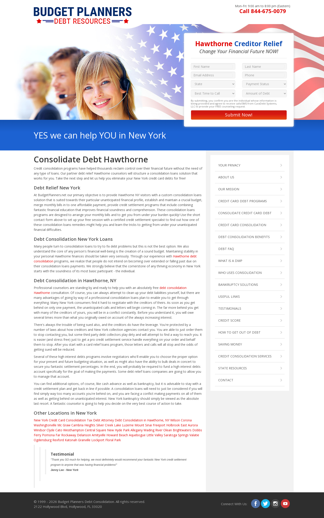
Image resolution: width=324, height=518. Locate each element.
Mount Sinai (143, 425)
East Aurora (189, 425)
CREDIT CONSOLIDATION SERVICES (245, 356)
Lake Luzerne (124, 425)
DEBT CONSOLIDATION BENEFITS (244, 237)
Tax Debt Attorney (100, 420)
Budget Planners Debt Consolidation (86, 501)
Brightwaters (182, 430)
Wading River (153, 430)
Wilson (175, 420)
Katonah (71, 440)
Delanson (84, 435)
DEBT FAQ (226, 249)
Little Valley (154, 435)
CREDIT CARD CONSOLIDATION (242, 225)
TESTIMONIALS (229, 308)
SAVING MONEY (230, 344)
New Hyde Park (118, 430)
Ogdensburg (43, 440)
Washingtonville (45, 425)
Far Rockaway (66, 435)
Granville (84, 440)
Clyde (50, 430)
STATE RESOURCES (232, 368)
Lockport (97, 440)
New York (41, 420)
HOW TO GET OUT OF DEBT (239, 332)
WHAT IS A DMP (230, 261)
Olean (167, 430)
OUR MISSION (228, 189)
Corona (186, 420)
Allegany (136, 430)
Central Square (95, 430)
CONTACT (225, 380)
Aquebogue (137, 435)
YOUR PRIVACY (229, 165)
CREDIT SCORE (229, 320)
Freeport (159, 425)
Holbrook (173, 425)
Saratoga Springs (176, 435)
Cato (58, 430)
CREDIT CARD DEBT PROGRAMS (242, 201)
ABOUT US (226, 177)
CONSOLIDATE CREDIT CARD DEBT (245, 213)
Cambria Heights (83, 425)
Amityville (99, 435)
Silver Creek (104, 425)
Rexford (58, 440)
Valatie (194, 435)
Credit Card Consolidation (67, 420)
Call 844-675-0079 (262, 11)
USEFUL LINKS (229, 296)
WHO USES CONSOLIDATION (240, 272)
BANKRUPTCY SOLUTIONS (238, 284)
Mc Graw (63, 425)
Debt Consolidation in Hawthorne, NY (142, 420)
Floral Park (113, 440)
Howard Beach (117, 435)
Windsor (40, 430)
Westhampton (73, 430)
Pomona (48, 435)
